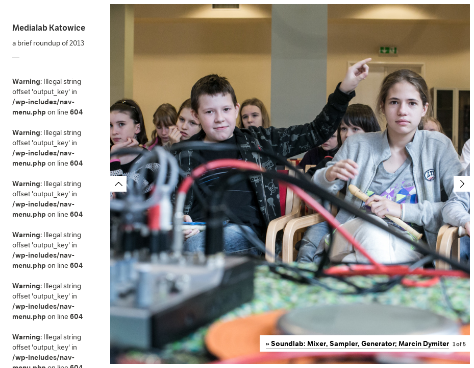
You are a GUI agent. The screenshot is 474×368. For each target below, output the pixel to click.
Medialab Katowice (48, 28)
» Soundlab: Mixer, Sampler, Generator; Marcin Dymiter (357, 343)
